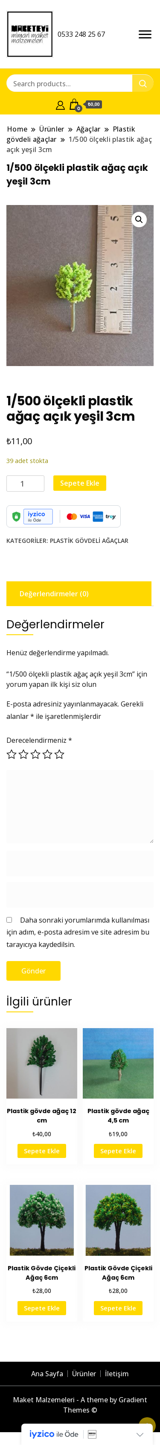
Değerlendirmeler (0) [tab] (54, 593)
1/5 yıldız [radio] (11, 754)
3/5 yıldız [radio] (35, 754)
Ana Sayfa (47, 1373)
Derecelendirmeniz (39, 740)
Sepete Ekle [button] (42, 1150)
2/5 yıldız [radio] (23, 754)
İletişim (117, 1373)
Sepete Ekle (79, 483)
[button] (139, 219)
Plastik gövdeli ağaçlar (89, 540)
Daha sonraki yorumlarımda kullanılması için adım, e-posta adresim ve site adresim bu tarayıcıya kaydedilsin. (77, 932)
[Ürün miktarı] (25, 483)
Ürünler (84, 1373)
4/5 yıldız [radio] (47, 754)
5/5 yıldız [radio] (59, 754)
